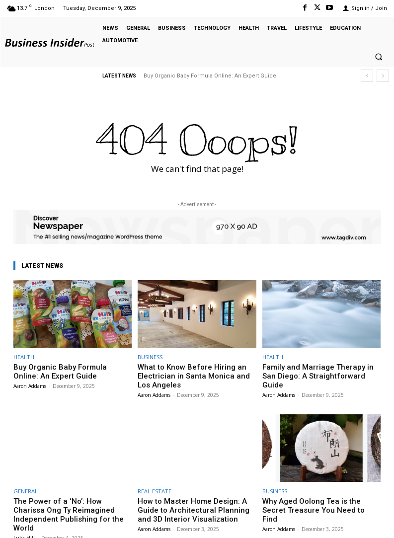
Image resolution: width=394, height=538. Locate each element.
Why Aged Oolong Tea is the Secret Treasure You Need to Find (314, 500)
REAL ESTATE (154, 487)
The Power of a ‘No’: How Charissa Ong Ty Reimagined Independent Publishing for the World (71, 504)
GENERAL (25, 487)
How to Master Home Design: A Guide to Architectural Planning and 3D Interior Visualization (197, 504)
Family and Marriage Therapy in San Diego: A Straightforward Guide (314, 370)
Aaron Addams (29, 383)
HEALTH (23, 357)
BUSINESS (150, 357)
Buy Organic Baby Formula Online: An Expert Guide (210, 76)
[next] (383, 76)
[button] (378, 57)
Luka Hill (24, 521)
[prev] (367, 76)
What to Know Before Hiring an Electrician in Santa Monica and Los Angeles (189, 374)
